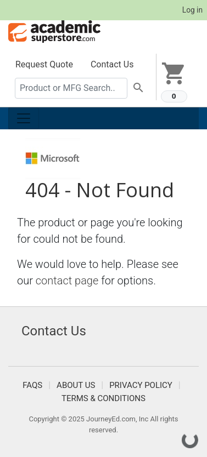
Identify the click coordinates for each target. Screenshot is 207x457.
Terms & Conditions (103, 398)
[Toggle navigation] (23, 118)
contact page (67, 280)
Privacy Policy (140, 385)
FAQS (32, 385)
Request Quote (44, 64)
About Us (76, 385)
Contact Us (112, 64)
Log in (192, 9)
